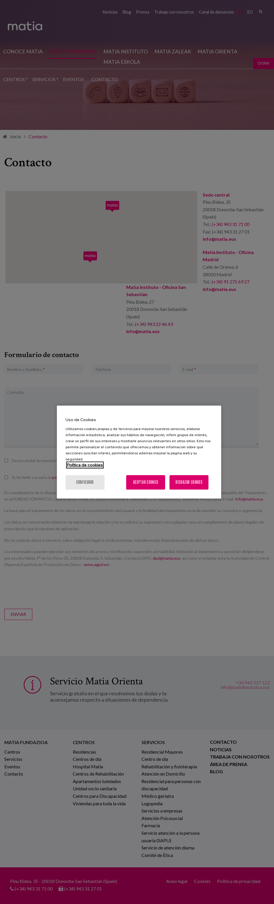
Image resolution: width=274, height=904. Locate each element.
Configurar (85, 482)
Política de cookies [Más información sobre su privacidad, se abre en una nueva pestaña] (85, 465)
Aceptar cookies (145, 482)
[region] (139, 452)
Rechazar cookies (189, 482)
